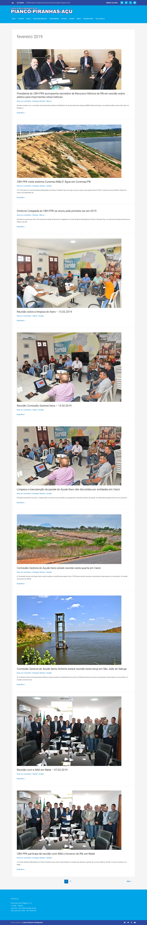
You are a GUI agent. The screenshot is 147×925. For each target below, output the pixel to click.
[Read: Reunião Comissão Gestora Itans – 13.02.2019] (69, 367)
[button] (12, 2)
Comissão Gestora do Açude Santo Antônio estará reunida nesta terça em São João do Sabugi (71, 668)
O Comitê (21, 19)
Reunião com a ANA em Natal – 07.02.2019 (42, 769)
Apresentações (88, 19)
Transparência (54, 19)
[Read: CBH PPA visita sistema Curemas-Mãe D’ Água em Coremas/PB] (69, 151)
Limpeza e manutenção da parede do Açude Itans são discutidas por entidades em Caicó (68, 489)
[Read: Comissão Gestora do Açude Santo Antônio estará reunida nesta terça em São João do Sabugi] (69, 630)
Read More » (21, 113)
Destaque (36, 101)
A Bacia (28, 19)
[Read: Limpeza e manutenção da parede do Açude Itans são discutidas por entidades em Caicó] (69, 456)
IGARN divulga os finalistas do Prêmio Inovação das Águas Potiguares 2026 (48, 3)
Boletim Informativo (40, 19)
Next (129, 881)
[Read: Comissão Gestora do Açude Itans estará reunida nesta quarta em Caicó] (69, 539)
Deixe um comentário (24, 101)
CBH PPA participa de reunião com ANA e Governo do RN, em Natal (56, 853)
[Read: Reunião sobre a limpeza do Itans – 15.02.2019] (69, 273)
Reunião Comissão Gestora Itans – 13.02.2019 (44, 405)
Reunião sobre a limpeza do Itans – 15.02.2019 (44, 311)
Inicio (14, 19)
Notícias (64, 19)
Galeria (71, 19)
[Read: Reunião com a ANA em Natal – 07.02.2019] (69, 731)
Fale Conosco (100, 19)
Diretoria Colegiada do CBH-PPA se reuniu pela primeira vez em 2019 (57, 210)
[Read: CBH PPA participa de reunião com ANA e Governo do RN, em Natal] (69, 820)
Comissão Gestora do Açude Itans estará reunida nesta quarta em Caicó (59, 568)
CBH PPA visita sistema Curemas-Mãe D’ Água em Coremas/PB (54, 181)
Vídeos (79, 19)
